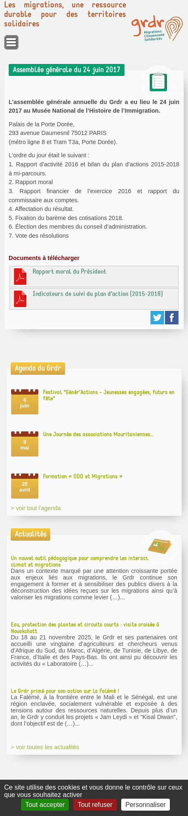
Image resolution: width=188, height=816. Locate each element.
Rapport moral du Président (59, 276)
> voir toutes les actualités (45, 747)
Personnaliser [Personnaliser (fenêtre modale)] (145, 804)
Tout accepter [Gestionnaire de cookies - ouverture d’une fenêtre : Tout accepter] (45, 804)
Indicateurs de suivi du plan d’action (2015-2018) (87, 298)
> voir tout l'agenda (36, 508)
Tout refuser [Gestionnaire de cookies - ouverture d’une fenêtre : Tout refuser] (95, 804)
